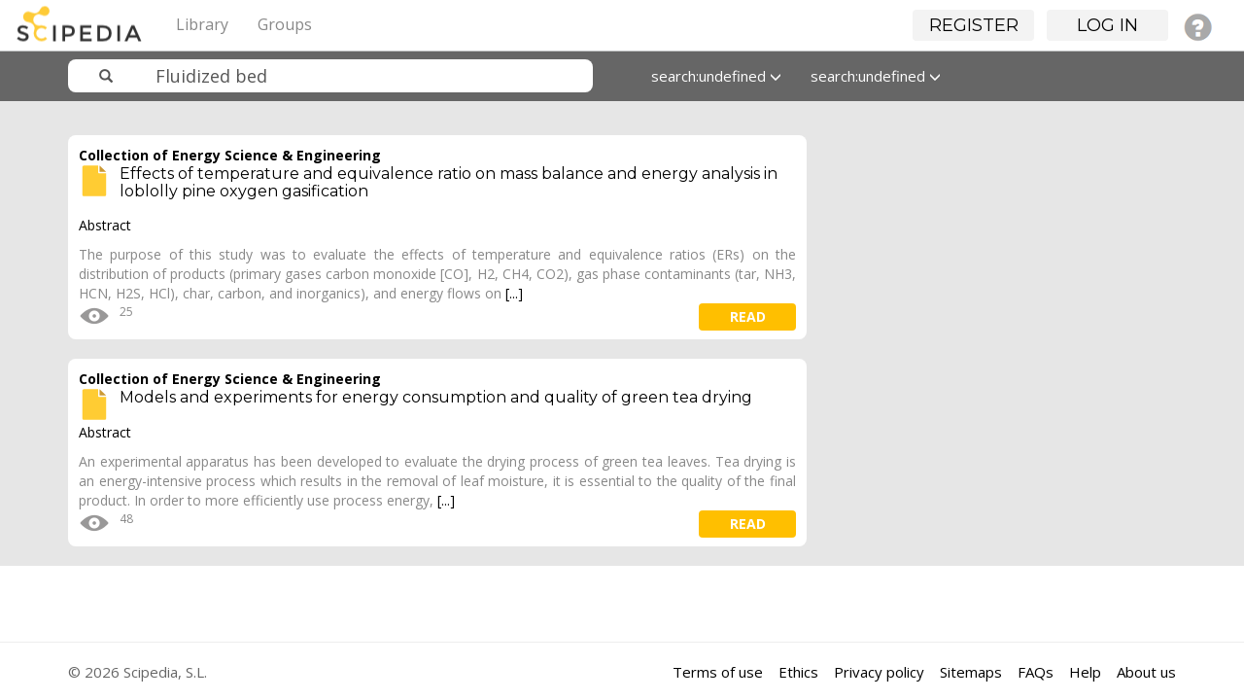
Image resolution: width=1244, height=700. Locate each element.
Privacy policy (879, 672)
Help (1085, 672)
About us (1146, 672)
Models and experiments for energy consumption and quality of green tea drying (436, 397)
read (748, 316)
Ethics (798, 672)
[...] (514, 293)
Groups (285, 24)
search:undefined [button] (716, 76)
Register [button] (974, 25)
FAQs (1036, 672)
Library (202, 24)
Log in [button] (1107, 25)
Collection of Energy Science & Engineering (230, 155)
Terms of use (718, 672)
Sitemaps (971, 672)
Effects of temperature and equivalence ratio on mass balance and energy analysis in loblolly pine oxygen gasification (449, 182)
